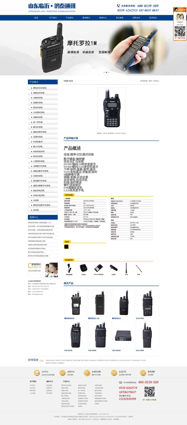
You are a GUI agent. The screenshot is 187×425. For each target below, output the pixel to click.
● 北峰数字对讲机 (39, 166)
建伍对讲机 (98, 390)
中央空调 (121, 360)
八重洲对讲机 (65, 398)
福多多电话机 (65, 404)
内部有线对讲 (82, 396)
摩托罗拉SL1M (93, 318)
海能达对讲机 (82, 385)
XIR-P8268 (68, 350)
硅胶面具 (54, 363)
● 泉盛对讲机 (37, 103)
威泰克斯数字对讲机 (101, 401)
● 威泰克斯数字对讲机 (40, 186)
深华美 (80, 406)
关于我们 (53, 18)
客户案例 (49, 393)
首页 (36, 18)
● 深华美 (35, 210)
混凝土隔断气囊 (78, 360)
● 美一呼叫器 (37, 122)
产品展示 (69, 18)
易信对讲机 (81, 388)
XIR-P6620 (140, 318)
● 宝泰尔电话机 (38, 195)
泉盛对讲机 (64, 388)
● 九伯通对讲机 (38, 112)
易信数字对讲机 (83, 401)
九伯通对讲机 (99, 388)
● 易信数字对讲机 (39, 181)
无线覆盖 (61, 363)
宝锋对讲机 (64, 401)
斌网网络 (103, 419)
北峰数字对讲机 (83, 398)
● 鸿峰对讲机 (37, 117)
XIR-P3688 (140, 350)
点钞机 (97, 404)
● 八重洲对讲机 (38, 161)
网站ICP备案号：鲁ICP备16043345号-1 (80, 419)
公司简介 (32, 385)
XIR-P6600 (92, 350)
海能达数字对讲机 (100, 398)
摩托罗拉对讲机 (66, 385)
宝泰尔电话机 (82, 404)
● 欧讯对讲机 (37, 156)
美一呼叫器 (81, 390)
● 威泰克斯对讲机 (39, 132)
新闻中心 (103, 18)
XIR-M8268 (116, 350)
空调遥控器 (113, 360)
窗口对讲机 (64, 396)
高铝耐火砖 (93, 360)
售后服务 (120, 18)
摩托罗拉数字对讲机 (67, 406)
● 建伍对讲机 (37, 127)
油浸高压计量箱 (60, 360)
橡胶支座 (69, 360)
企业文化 (32, 388)
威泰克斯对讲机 (66, 393)
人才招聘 (32, 393)
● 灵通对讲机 (37, 137)
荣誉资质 (32, 390)
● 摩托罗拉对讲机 (39, 88)
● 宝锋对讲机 (37, 176)
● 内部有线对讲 (38, 151)
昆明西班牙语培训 (103, 360)
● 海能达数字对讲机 (39, 171)
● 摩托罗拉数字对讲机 (40, 205)
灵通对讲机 (81, 393)
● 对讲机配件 (37, 142)
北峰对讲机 (98, 385)
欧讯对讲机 (98, 396)
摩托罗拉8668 (69, 318)
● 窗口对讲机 (37, 147)
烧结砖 (86, 360)
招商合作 (136, 18)
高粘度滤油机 (50, 360)
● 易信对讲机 (37, 107)
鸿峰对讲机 (64, 390)
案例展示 (86, 18)
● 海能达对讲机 (38, 93)
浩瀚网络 (116, 419)
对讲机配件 (98, 393)
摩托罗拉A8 (116, 318)
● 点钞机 (35, 200)
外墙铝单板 (135, 360)
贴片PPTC (128, 360)
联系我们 (153, 18)
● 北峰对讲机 (37, 98)
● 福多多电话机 (38, 191)
